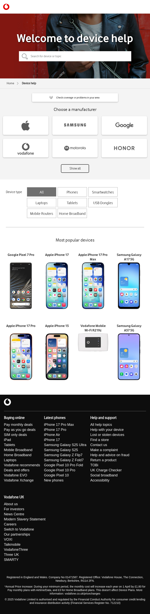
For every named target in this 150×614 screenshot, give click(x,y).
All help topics (101, 425)
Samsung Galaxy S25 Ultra (65, 445)
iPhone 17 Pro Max (59, 425)
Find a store (99, 440)
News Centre (14, 514)
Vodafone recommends (22, 465)
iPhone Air (52, 435)
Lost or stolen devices (107, 435)
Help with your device (107, 430)
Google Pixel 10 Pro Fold (63, 465)
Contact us (98, 445)
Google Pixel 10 (56, 475)
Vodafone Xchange (19, 480)
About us (11, 504)
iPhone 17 (52, 440)
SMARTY (11, 560)
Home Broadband (72, 213)
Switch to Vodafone (19, 529)
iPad (7, 440)
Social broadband (104, 475)
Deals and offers (16, 470)
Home (10, 83)
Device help (29, 83)
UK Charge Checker (106, 470)
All (42, 192)
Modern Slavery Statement (25, 519)
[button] (75, 97)
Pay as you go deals (20, 430)
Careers (10, 524)
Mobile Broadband (18, 450)
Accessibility (99, 480)
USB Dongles (103, 203)
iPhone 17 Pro (55, 430)
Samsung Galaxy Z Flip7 (63, 455)
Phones (72, 192)
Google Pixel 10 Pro (59, 470)
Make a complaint (104, 450)
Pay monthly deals (18, 425)
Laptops (42, 203)
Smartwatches (103, 192)
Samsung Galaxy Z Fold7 (64, 460)
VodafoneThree (16, 550)
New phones (53, 480)
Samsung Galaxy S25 (61, 450)
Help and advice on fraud (109, 455)
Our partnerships (17, 534)
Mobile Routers (41, 213)
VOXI (8, 539)
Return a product (103, 460)
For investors (14, 509)
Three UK (11, 555)
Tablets (72, 203)
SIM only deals (15, 435)
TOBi (94, 465)
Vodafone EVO (15, 475)
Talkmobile (12, 544)
